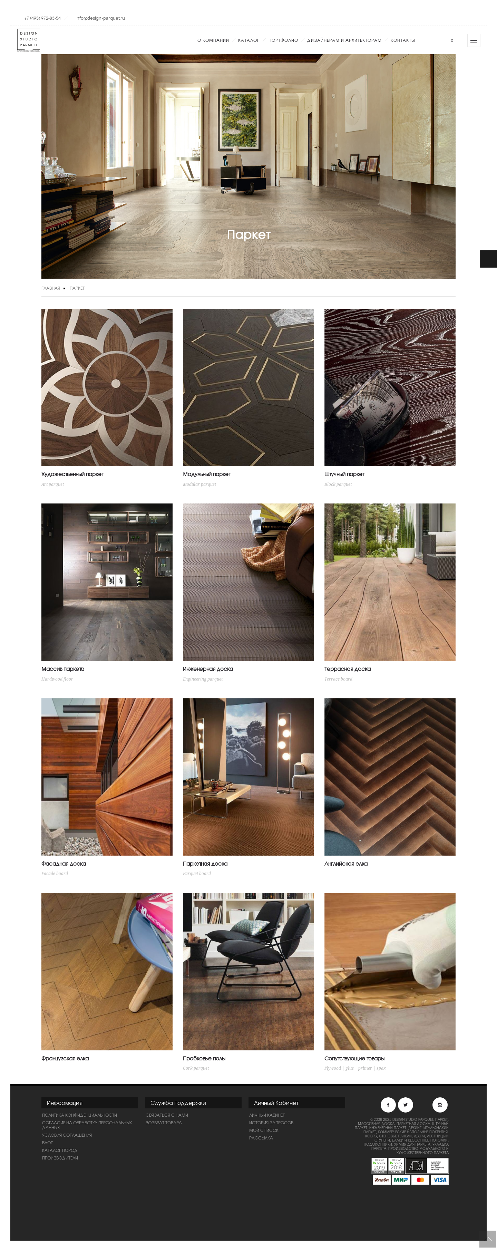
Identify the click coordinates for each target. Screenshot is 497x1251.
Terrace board (338, 679)
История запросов (271, 1122)
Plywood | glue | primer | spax (355, 1068)
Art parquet (52, 484)
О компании (213, 40)
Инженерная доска (208, 668)
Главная (50, 288)
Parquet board (197, 873)
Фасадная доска (63, 863)
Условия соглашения (67, 1135)
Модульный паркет (206, 474)
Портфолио (283, 40)
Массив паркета (62, 668)
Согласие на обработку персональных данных (87, 1124)
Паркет (77, 288)
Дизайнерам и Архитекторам (344, 40)
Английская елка (346, 863)
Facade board (54, 873)
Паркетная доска (205, 863)
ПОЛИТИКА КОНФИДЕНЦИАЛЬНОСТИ (79, 1115)
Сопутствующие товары (354, 1058)
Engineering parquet (203, 679)
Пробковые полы (204, 1058)
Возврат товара (164, 1122)
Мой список (264, 1130)
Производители (60, 1158)
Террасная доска (347, 668)
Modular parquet (199, 484)
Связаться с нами (167, 1115)
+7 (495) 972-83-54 (42, 18)
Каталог (249, 40)
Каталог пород (60, 1150)
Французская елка (65, 1058)
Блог (47, 1142)
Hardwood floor (57, 679)
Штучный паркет (344, 474)
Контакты (403, 40)
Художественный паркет (72, 474)
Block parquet (338, 484)
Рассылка (261, 1138)
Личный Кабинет (267, 1115)
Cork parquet (196, 1068)
